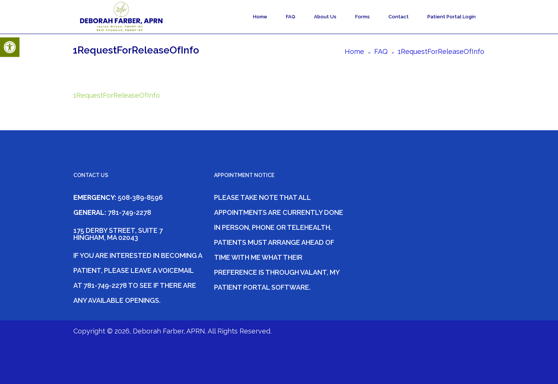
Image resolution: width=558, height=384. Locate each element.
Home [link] (260, 16)
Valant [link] (313, 272)
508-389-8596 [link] (140, 197)
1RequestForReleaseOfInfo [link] (116, 95)
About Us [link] (325, 16)
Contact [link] (398, 16)
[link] (9, 47)
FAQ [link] (290, 16)
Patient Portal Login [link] (451, 16)
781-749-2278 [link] (128, 212)
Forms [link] (362, 16)
